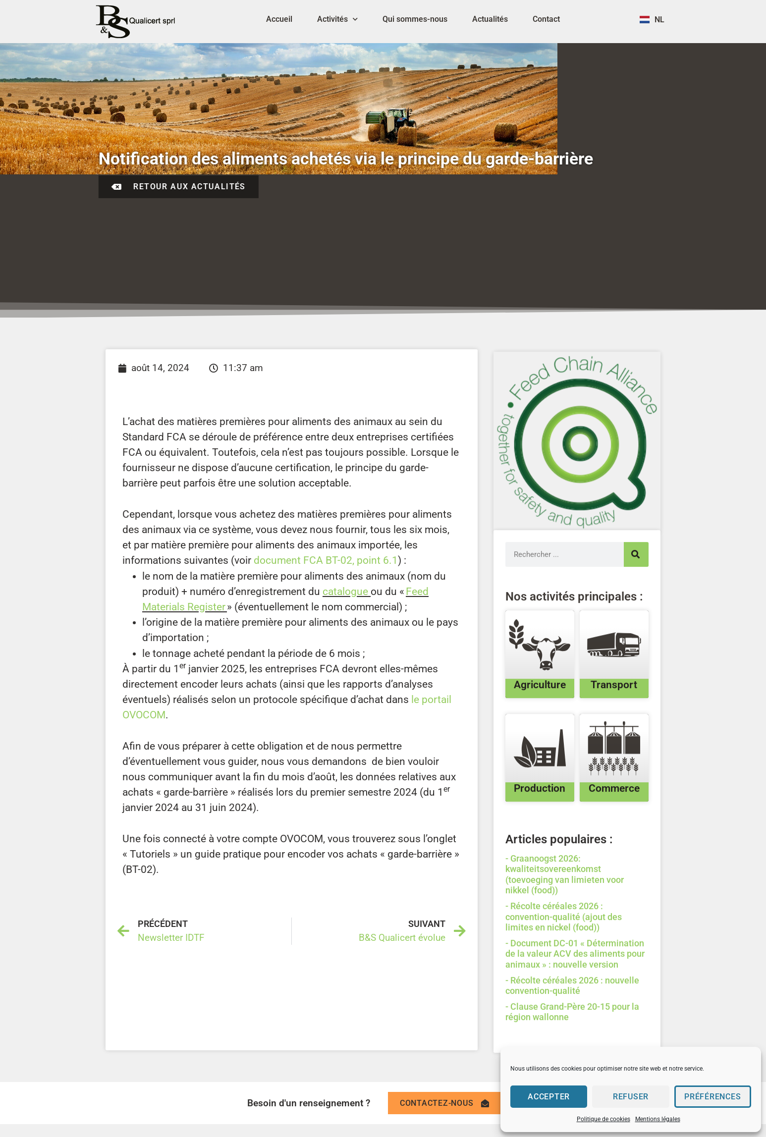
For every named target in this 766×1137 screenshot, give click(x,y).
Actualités (490, 19)
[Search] (636, 609)
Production (539, 844)
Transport (614, 740)
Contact (546, 19)
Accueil (279, 19)
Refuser (631, 1096)
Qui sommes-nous (415, 19)
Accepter (549, 1096)
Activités (337, 19)
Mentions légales (657, 1119)
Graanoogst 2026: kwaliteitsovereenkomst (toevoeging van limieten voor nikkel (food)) (564, 929)
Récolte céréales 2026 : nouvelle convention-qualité (572, 1040)
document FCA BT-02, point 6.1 (326, 560)
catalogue (345, 591)
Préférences (713, 1096)
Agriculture (540, 740)
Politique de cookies (603, 1119)
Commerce (614, 844)
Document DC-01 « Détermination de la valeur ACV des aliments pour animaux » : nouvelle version (575, 1009)
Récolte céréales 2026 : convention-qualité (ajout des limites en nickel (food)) (563, 971)
